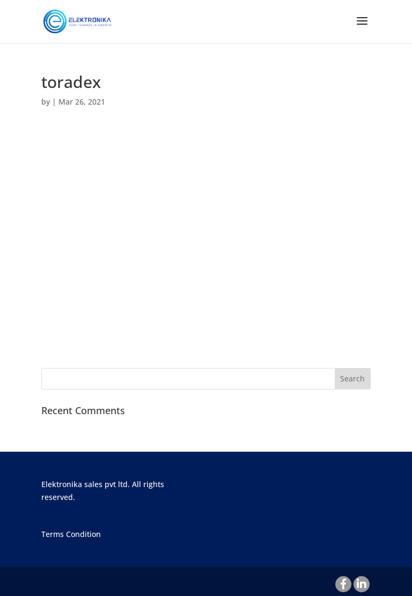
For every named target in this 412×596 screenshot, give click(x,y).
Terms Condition (71, 534)
